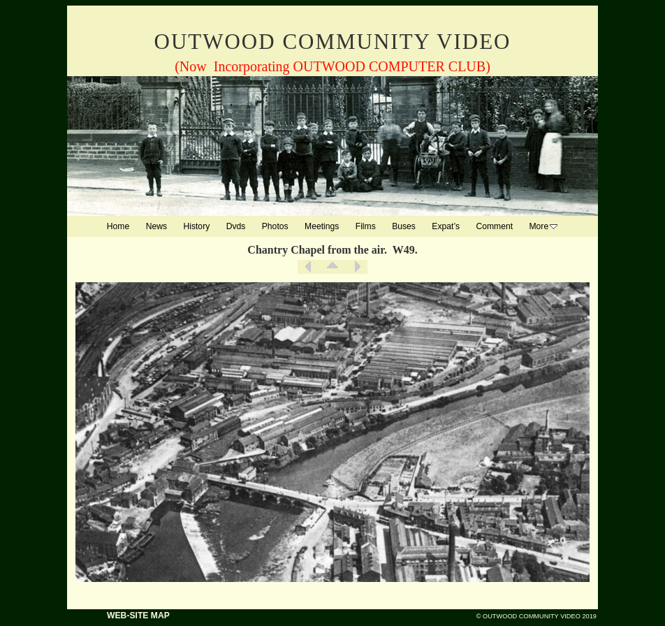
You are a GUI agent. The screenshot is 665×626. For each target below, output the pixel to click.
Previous (308, 267)
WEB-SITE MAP (138, 615)
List (332, 267)
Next (356, 267)
